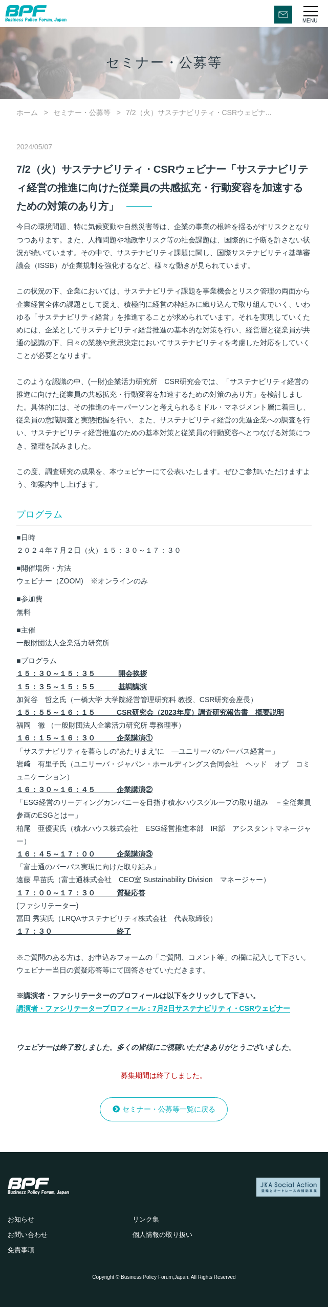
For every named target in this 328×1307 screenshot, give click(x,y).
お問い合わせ (28, 1234)
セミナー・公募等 (82, 112)
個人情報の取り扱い (162, 1234)
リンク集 (146, 1219)
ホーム (27, 112)
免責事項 (21, 1250)
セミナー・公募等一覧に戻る (168, 1109)
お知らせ (21, 1219)
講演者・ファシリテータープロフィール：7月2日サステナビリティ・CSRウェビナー (153, 1008)
